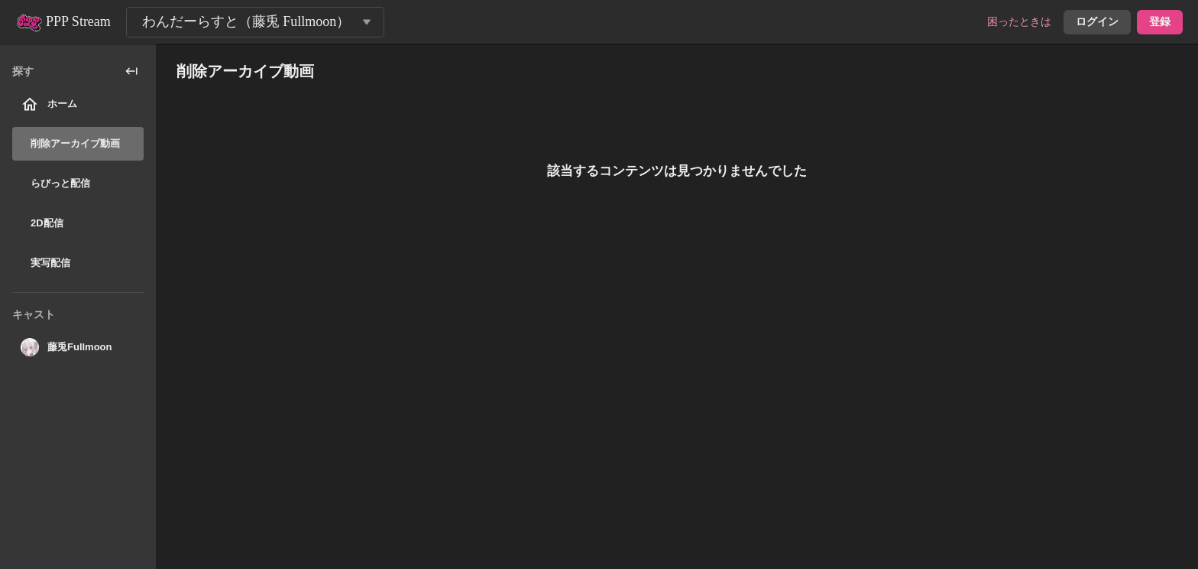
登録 (1159, 21)
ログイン (1097, 21)
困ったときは (1019, 21)
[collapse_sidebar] (131, 71)
